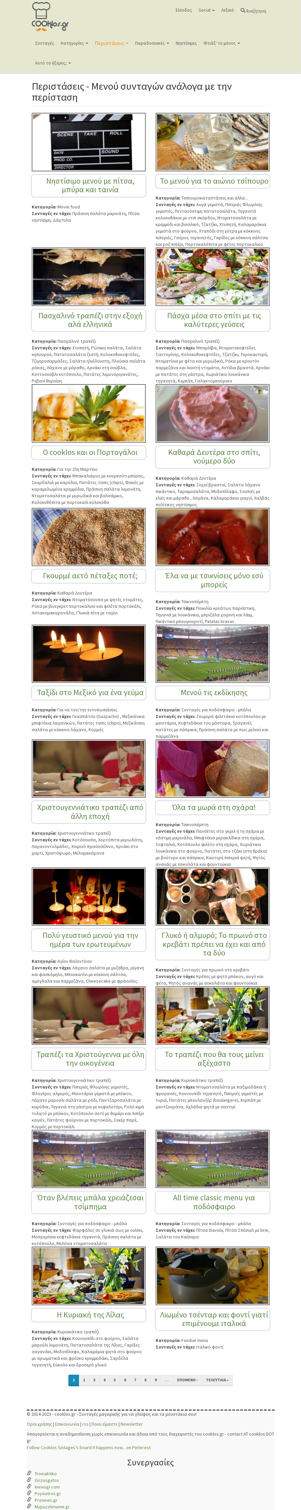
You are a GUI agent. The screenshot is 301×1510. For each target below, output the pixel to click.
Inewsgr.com (47, 1487)
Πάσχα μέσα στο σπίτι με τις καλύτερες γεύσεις (214, 319)
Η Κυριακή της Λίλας (90, 1315)
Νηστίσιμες (186, 43)
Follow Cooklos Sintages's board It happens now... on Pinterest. (89, 1447)
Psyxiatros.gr (48, 1493)
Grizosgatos (47, 1480)
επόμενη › (187, 1379)
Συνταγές (44, 43)
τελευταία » (217, 1379)
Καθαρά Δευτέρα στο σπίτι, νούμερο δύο (214, 456)
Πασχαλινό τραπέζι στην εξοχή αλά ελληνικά (90, 319)
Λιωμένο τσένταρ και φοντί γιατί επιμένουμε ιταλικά (214, 1319)
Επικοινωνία (67, 1424)
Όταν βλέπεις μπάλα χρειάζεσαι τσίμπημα (90, 1201)
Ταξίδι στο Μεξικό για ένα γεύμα (90, 692)
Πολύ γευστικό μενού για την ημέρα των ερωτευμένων (90, 939)
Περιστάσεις (112, 43)
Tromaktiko (46, 1474)
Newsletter (132, 1424)
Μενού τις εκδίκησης (214, 692)
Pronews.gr (46, 1500)
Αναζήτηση (255, 10)
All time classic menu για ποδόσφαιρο (214, 1201)
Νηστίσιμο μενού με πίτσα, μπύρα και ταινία (90, 185)
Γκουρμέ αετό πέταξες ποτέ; (90, 575)
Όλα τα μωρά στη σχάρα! (214, 807)
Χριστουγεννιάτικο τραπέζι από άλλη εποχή (90, 811)
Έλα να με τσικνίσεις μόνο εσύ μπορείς (214, 579)
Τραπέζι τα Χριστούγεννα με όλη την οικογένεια (90, 1058)
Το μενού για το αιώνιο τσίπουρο (214, 181)
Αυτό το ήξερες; (53, 63)
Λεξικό (227, 10)
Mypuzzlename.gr (52, 1507)
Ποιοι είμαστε (105, 1424)
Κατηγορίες (74, 43)
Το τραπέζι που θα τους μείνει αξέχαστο (214, 1058)
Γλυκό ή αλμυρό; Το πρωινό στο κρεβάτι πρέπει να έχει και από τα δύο (214, 944)
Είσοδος (184, 10)
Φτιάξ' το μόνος (222, 43)
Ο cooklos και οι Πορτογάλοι (90, 452)
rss (85, 1424)
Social (207, 10)
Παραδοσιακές (152, 43)
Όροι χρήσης (39, 1424)
